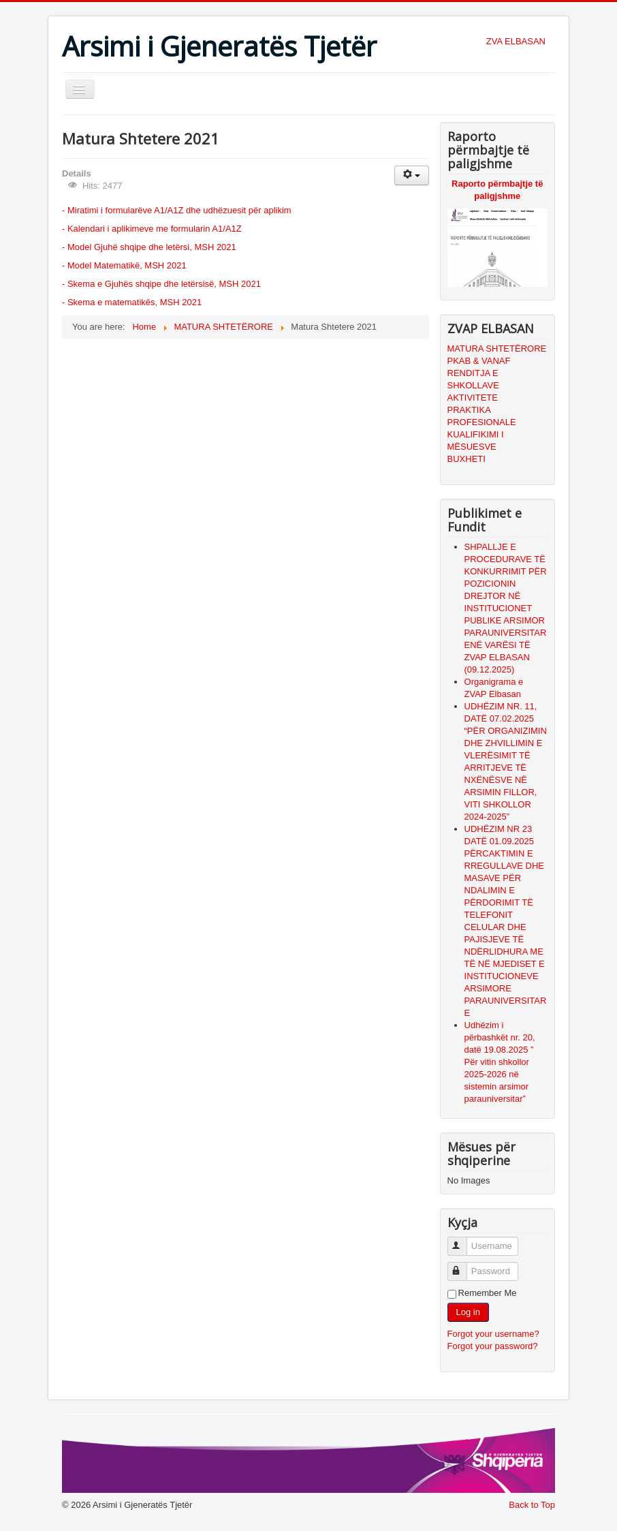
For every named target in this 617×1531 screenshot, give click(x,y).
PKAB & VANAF (479, 361)
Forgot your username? (493, 1334)
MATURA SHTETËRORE (497, 348)
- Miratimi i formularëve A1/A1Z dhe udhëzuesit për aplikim (176, 210)
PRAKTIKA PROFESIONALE (481, 416)
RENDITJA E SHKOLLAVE (473, 379)
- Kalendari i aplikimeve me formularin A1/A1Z (152, 228)
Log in (468, 1312)
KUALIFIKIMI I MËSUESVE (475, 440)
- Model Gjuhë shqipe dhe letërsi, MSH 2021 (149, 247)
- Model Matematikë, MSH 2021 (124, 265)
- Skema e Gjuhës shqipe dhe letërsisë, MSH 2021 (161, 284)
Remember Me (487, 1293)
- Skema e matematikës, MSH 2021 (132, 302)
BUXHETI (466, 459)
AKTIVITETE (472, 397)
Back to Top (532, 1505)
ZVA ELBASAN (515, 41)
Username (463, 1240)
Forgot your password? (492, 1346)
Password (463, 1265)
